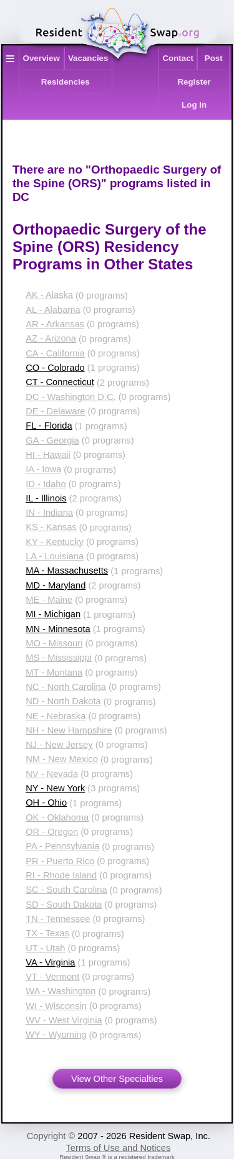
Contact (177, 58)
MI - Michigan (53, 614)
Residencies (65, 81)
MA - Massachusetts (67, 570)
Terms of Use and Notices (118, 1148)
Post (214, 58)
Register (193, 81)
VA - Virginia (50, 962)
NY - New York (55, 788)
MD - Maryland (55, 585)
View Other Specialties (117, 1079)
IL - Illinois (46, 498)
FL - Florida (49, 426)
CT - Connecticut (60, 382)
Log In (194, 104)
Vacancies (88, 58)
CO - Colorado (55, 368)
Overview (41, 58)
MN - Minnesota (58, 629)
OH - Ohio (46, 803)
